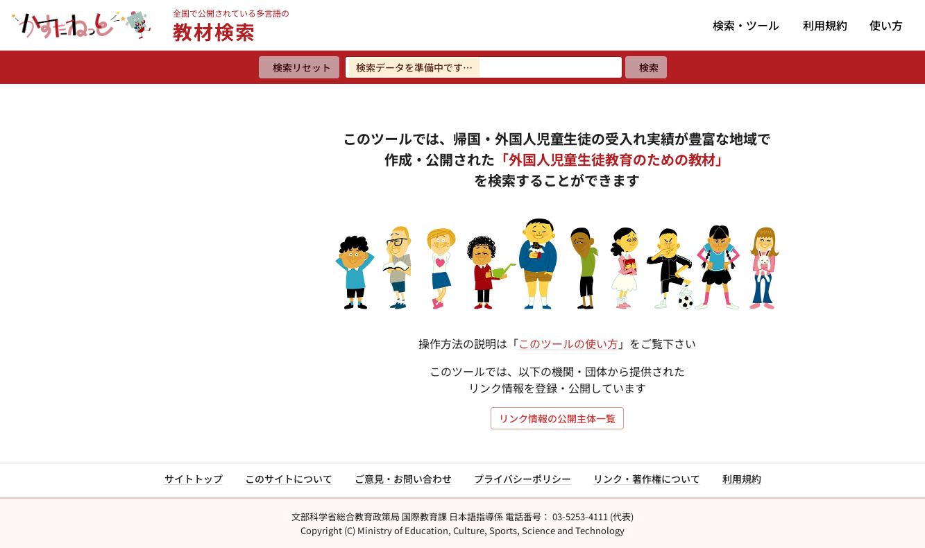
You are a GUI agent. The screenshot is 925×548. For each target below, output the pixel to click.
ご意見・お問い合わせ (403, 479)
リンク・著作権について (646, 479)
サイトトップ (193, 479)
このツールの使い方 (568, 343)
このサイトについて (288, 479)
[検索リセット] (299, 67)
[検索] (646, 67)
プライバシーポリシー (522, 479)
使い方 (886, 25)
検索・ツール (746, 25)
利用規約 (825, 25)
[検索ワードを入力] (484, 67)
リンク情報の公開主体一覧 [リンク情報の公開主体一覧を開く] (557, 418)
